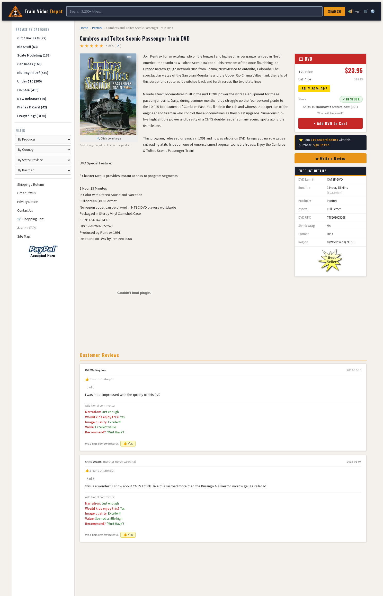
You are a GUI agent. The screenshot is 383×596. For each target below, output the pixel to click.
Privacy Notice (27, 201)
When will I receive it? (330, 113)
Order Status (26, 193)
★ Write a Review (330, 158)
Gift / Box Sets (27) (32, 38)
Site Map (23, 236)
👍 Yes (128, 443)
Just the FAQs (26, 227)
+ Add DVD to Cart (331, 123)
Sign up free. (321, 145)
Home (84, 28)
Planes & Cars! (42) (32, 107)
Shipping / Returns (30, 184)
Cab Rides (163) (29, 64)
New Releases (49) (31, 98)
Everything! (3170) (31, 116)
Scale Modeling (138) (34, 55)
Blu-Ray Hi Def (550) (32, 72)
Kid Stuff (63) (27, 46)
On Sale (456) (28, 90)
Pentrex (97, 28)
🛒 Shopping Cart (30, 219)
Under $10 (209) (29, 81)
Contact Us (25, 210)
